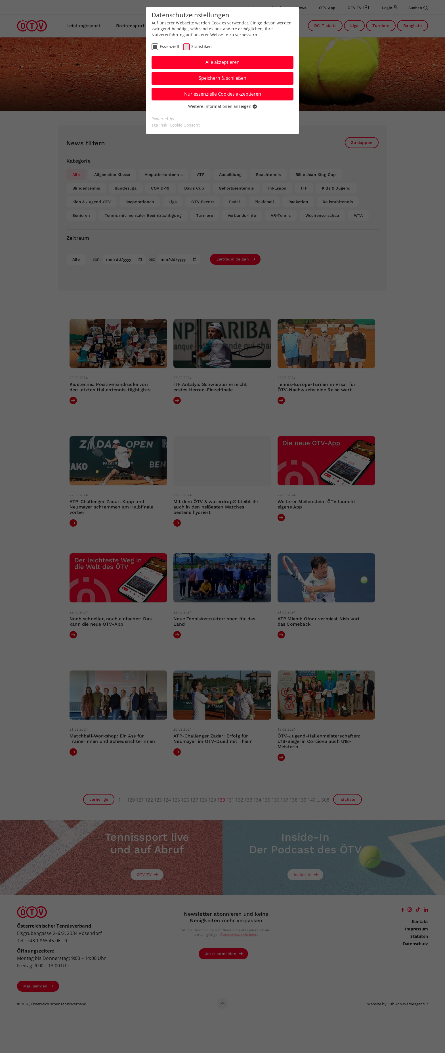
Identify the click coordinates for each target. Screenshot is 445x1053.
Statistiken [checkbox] (201, 46)
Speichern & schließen (222, 78)
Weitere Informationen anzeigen (222, 106)
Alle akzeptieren (222, 62)
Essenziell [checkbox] (169, 46)
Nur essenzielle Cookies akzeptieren (222, 94)
